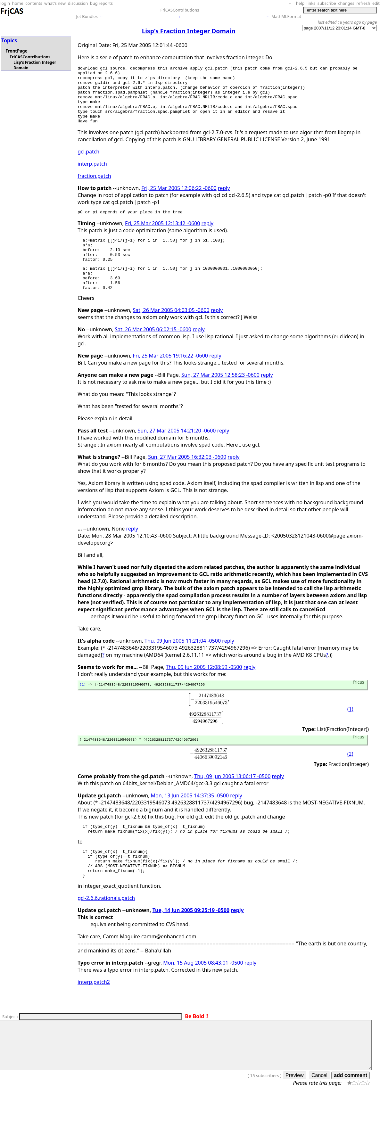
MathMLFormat (286, 16)
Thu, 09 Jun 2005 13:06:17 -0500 (232, 800)
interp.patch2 (94, 1013)
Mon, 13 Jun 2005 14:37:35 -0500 (190, 819)
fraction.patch (94, 187)
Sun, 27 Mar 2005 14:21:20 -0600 (177, 452)
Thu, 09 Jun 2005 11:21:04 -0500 (183, 662)
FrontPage (16, 51)
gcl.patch (88, 163)
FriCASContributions (179, 10)
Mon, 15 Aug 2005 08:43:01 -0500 (203, 994)
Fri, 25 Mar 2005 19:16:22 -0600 (170, 377)
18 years (345, 22)
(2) (350, 778)
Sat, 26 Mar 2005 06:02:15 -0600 (153, 351)
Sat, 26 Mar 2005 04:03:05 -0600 (171, 332)
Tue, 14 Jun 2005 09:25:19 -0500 (191, 942)
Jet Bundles (86, 16)
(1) (82, 707)
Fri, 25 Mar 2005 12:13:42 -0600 (162, 235)
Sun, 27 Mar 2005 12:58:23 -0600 (220, 396)
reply (224, 199)
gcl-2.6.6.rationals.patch (106, 930)
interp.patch (92, 175)
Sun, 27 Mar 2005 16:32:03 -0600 (187, 478)
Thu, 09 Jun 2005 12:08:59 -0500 (204, 689)
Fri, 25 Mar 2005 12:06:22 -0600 (178, 199)
